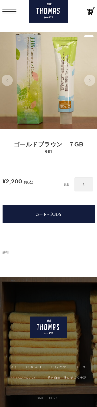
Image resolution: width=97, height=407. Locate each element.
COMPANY (59, 367)
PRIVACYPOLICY (23, 377)
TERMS (82, 367)
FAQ (13, 367)
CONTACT (34, 367)
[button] (7, 80)
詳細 (6, 252)
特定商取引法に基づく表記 (67, 377)
